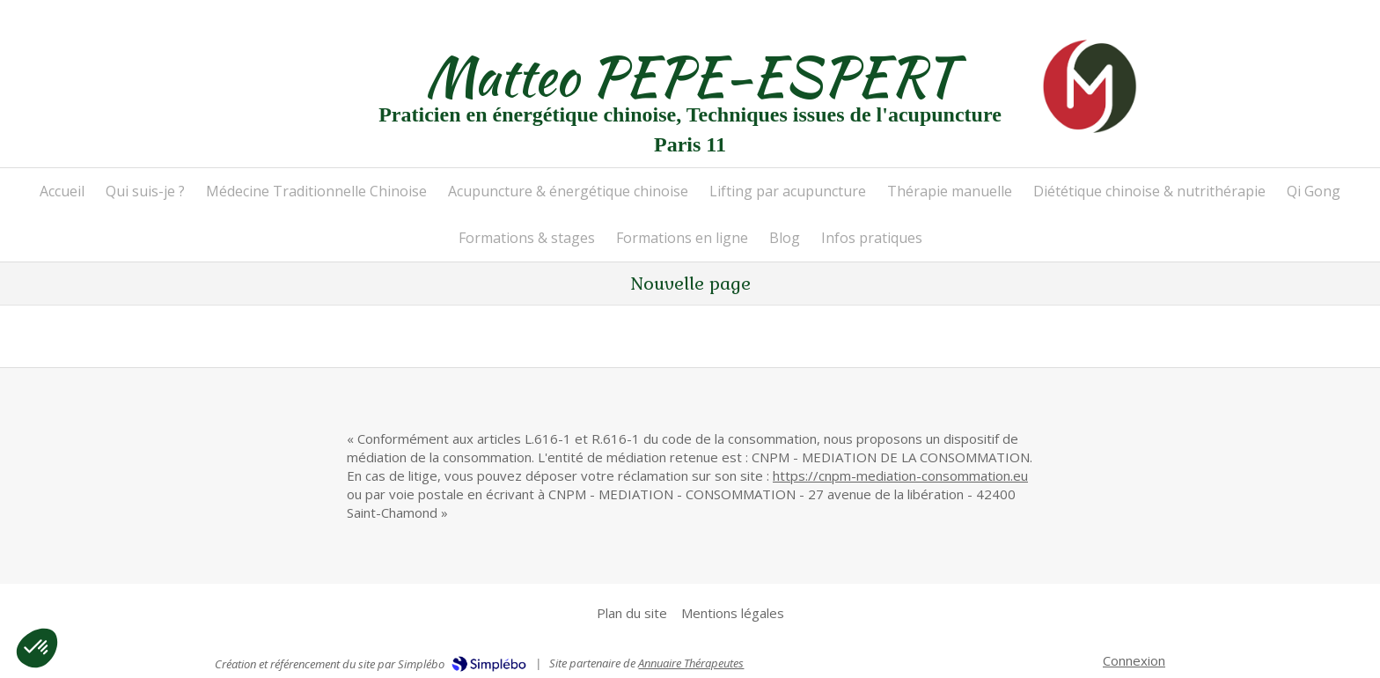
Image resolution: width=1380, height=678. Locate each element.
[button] (37, 648)
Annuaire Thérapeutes (691, 663)
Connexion (1134, 660)
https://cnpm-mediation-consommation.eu (900, 475)
